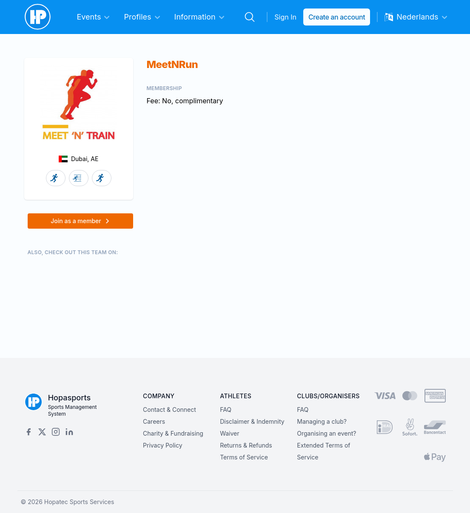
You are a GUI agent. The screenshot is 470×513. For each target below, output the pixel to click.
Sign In (285, 17)
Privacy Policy (162, 445)
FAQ (225, 409)
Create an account (336, 17)
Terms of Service (244, 457)
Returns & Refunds (246, 445)
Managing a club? (322, 421)
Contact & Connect (169, 409)
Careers (154, 421)
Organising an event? (326, 433)
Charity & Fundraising (173, 433)
